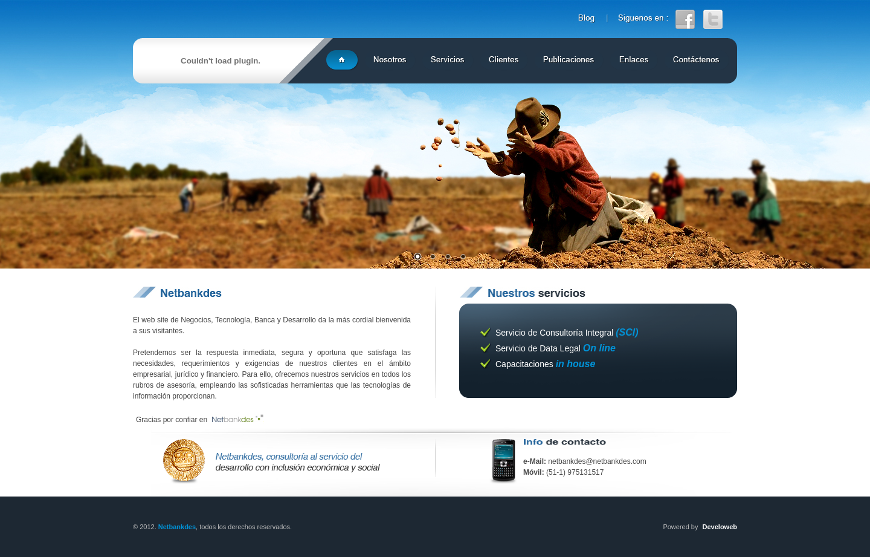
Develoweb (720, 526)
